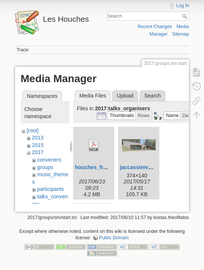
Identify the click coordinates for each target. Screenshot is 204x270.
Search (185, 16)
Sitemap (180, 34)
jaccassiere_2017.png (147, 167)
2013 (38, 138)
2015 (38, 145)
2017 (38, 152)
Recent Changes (155, 26)
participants (50, 189)
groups (45, 167)
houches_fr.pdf (93, 167)
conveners (49, 160)
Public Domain (114, 239)
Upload (125, 96)
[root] (33, 131)
